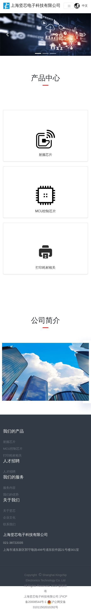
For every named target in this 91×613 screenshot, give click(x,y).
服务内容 (9, 487)
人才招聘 (9, 471)
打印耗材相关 (45, 267)
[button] (7, 34)
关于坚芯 (9, 510)
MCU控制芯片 (45, 211)
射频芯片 (45, 154)
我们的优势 (11, 494)
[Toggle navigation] (69, 6)
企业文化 (9, 517)
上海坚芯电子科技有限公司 (31, 6)
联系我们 (9, 524)
